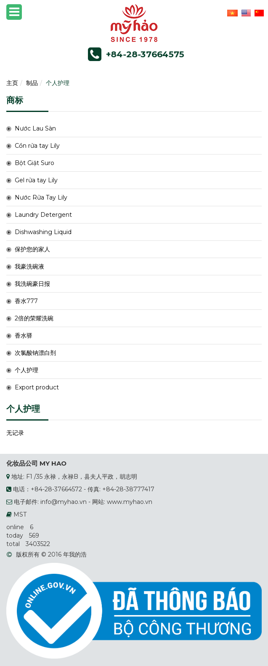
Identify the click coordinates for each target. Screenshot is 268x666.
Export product (37, 387)
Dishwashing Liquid (43, 232)
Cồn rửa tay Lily (37, 145)
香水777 (26, 301)
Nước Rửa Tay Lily (41, 197)
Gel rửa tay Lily (36, 180)
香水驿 (23, 335)
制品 (32, 83)
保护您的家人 (32, 249)
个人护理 (57, 83)
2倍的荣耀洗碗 (34, 318)
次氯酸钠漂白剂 (35, 353)
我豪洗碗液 (29, 266)
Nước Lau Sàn (35, 128)
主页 (12, 83)
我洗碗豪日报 (32, 284)
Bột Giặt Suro (34, 163)
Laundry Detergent (43, 214)
